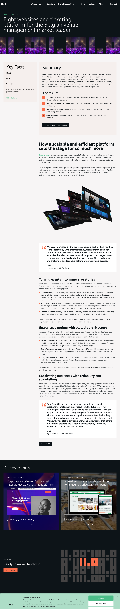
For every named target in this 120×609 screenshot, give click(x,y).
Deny (100, 597)
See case (31, 525)
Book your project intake (55, 125)
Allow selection (101, 592)
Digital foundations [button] (66, 4)
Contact (113, 4)
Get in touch (10, 570)
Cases (82, 4)
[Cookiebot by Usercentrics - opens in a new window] (11, 605)
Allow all (101, 586)
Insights (92, 4)
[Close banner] (117, 584)
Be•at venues (44, 155)
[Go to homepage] (3, 4)
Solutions (51, 4)
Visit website (11, 98)
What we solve (37, 4)
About (101, 4)
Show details (92, 605)
